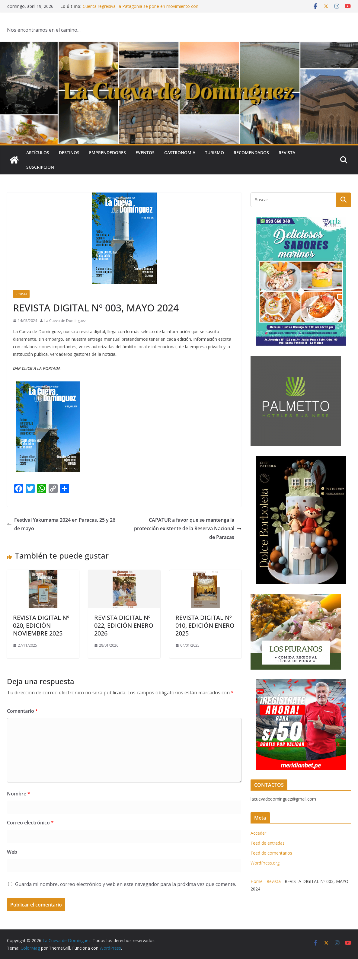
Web (12, 852)
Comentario (22, 711)
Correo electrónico (30, 822)
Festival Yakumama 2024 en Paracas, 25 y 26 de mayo (61, 524)
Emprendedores (107, 152)
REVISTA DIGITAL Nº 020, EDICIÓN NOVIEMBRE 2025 (41, 625)
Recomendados (251, 152)
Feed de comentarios (271, 853)
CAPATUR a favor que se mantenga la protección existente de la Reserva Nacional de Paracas (187, 529)
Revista (287, 152)
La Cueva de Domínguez (65, 320)
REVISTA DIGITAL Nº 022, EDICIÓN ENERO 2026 (123, 625)
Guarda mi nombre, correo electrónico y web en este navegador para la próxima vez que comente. (125, 884)
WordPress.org (265, 863)
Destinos (69, 152)
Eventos (145, 152)
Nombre (18, 793)
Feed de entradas (268, 843)
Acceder (258, 833)
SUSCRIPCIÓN (40, 167)
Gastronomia (179, 152)
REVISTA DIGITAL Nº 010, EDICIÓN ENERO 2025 (205, 625)
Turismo (214, 152)
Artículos (37, 152)
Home (257, 881)
